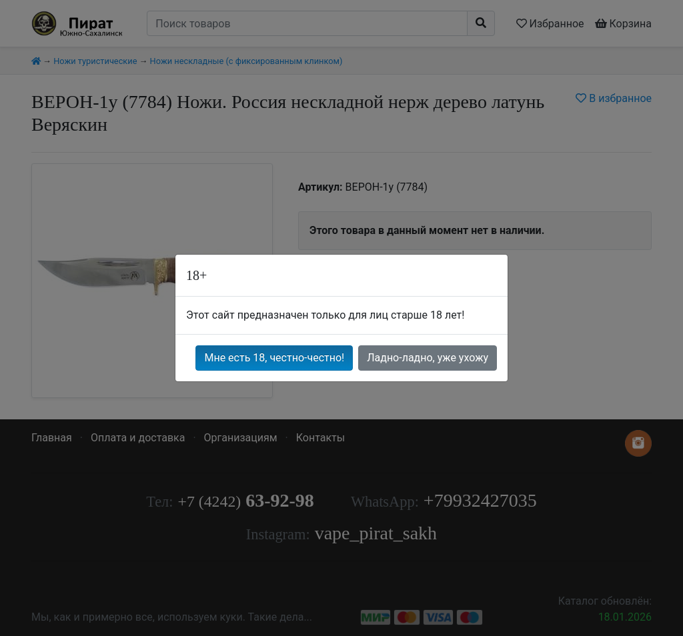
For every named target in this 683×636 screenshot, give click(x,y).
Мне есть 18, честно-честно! (274, 357)
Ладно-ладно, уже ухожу (427, 357)
